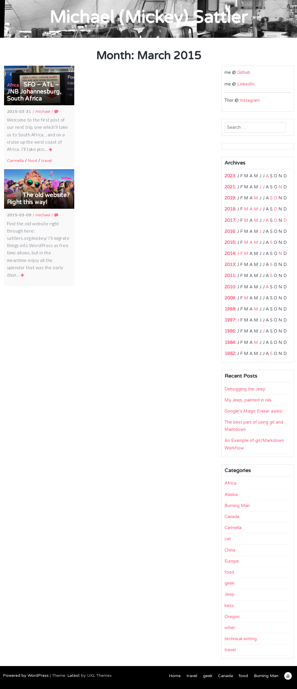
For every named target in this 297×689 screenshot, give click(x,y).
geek (229, 583)
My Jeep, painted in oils (247, 400)
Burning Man (237, 505)
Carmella (15, 160)
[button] (289, 7)
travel (46, 160)
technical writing (240, 638)
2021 (229, 187)
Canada (231, 516)
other (12, 195)
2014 (229, 253)
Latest (73, 675)
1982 (229, 353)
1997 (229, 320)
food (32, 160)
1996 (229, 331)
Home (175, 675)
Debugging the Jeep (244, 389)
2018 (229, 209)
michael (42, 111)
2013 (229, 264)
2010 (229, 287)
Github (243, 72)
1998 (229, 309)
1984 (229, 342)
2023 (229, 176)
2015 (229, 242)
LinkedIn (245, 84)
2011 (229, 275)
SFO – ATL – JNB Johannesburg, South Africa (34, 91)
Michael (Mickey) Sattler (148, 17)
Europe (231, 561)
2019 (229, 198)
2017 (229, 220)
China (229, 550)
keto (229, 605)
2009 (229, 298)
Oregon (232, 616)
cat (227, 538)
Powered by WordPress (26, 675)
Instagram (250, 100)
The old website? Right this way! (38, 199)
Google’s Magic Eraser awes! (253, 411)
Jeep (229, 594)
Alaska (231, 494)
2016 (229, 231)
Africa (13, 85)
